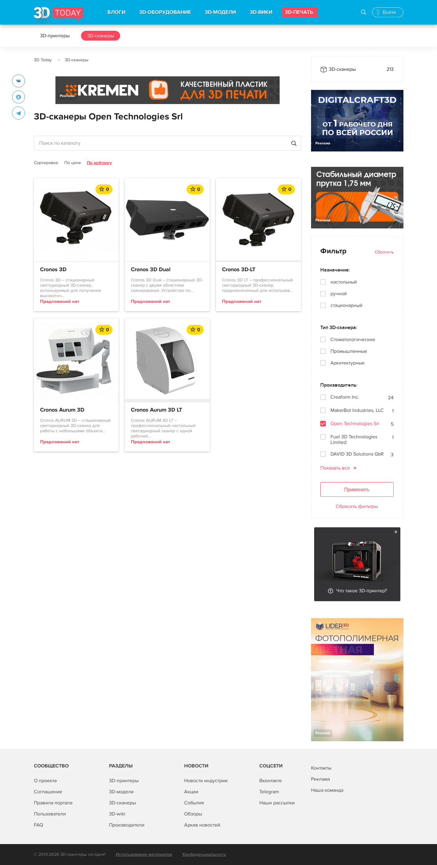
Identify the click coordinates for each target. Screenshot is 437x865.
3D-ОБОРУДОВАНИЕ (165, 12)
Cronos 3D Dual (151, 269)
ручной (338, 293)
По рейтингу (99, 162)
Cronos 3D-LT (238, 269)
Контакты (321, 768)
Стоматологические (352, 339)
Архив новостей (202, 825)
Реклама (67, 96)
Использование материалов (144, 854)
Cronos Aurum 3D (62, 410)
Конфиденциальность (204, 854)
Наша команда (327, 790)
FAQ (38, 825)
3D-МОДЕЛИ (220, 12)
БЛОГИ (116, 12)
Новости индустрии (206, 781)
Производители (126, 825)
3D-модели (121, 792)
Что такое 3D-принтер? (361, 591)
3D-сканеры (100, 36)
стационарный (346, 305)
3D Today (43, 59)
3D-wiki (117, 814)
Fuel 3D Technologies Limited (353, 439)
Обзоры (193, 814)
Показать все (335, 468)
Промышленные (348, 351)
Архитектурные (347, 363)
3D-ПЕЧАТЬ (299, 12)
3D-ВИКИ (261, 12)
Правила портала (53, 803)
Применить (357, 489)
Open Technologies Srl (354, 424)
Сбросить (384, 252)
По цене (72, 162)
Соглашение (48, 792)
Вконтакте (270, 781)
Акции (191, 792)
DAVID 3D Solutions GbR (357, 454)
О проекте (45, 781)
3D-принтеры (55, 36)
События (194, 803)
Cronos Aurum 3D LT (156, 410)
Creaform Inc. (344, 397)
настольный (343, 282)
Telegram (269, 792)
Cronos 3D (53, 269)
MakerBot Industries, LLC (357, 410)
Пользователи (50, 814)
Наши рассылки (277, 803)
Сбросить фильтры (357, 506)
